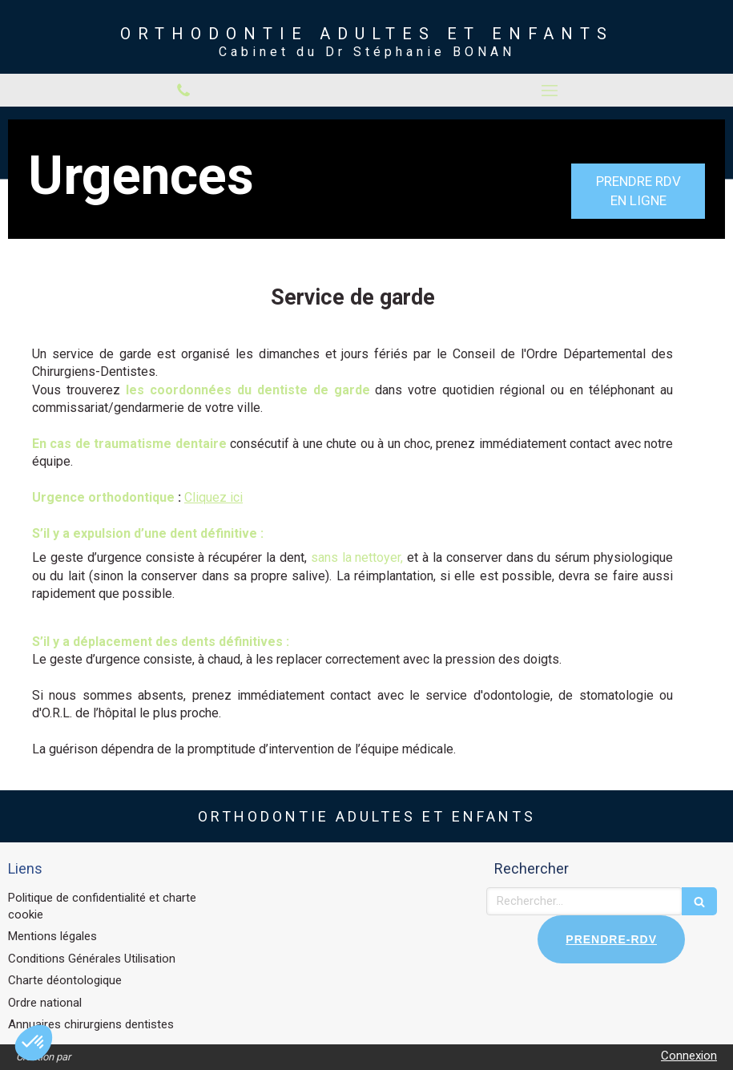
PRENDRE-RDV (611, 939)
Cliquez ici (213, 497)
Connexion (689, 1055)
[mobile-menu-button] (550, 91)
